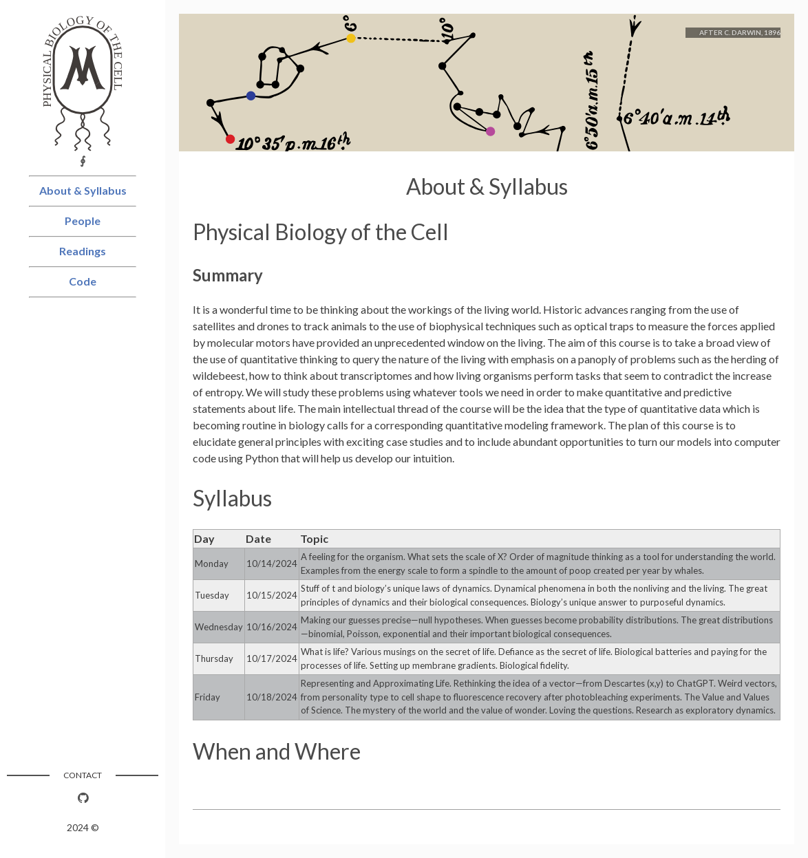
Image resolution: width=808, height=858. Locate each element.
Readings (82, 250)
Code (82, 281)
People (82, 220)
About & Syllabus (83, 190)
